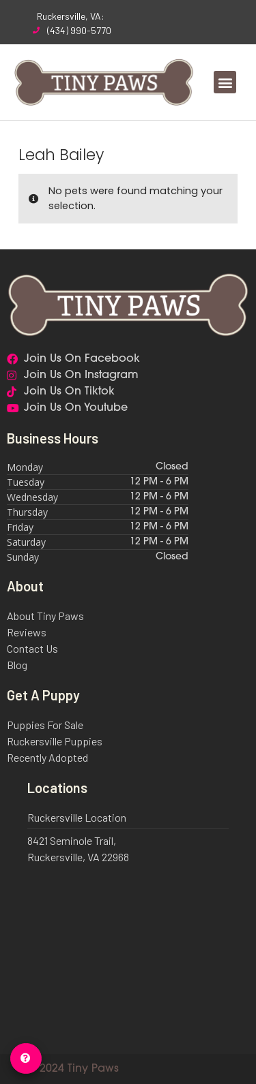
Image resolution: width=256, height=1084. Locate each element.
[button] (225, 82)
